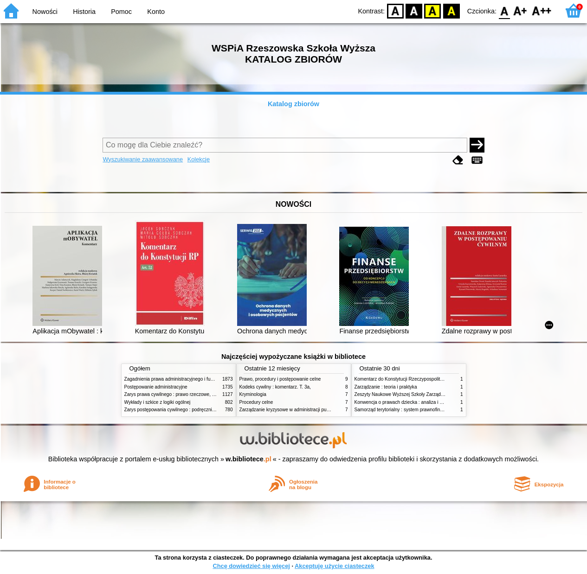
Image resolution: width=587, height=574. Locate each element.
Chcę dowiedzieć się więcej (251, 565)
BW (414, 10)
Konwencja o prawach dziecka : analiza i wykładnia (407, 402)
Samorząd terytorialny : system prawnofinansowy (405, 409)
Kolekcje (198, 159)
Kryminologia (252, 394)
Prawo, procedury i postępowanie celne (280, 379)
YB (433, 10)
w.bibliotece (248, 459)
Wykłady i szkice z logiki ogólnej (157, 402)
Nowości (45, 11)
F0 (504, 10)
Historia (84, 11)
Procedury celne (256, 402)
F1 (520, 10)
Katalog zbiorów (293, 104)
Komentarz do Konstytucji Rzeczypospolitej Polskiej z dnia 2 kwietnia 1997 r (433, 379)
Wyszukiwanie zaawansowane (143, 159)
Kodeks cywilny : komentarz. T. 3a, (275, 386)
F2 (541, 10)
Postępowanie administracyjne (155, 386)
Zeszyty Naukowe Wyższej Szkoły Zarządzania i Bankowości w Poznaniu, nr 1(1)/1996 (445, 394)
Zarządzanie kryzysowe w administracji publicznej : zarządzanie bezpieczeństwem (324, 409)
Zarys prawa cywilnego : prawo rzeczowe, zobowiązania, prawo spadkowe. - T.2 (207, 394)
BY (451, 10)
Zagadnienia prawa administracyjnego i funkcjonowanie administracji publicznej (206, 379)
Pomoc (121, 11)
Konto (156, 11)
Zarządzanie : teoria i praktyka (386, 386)
